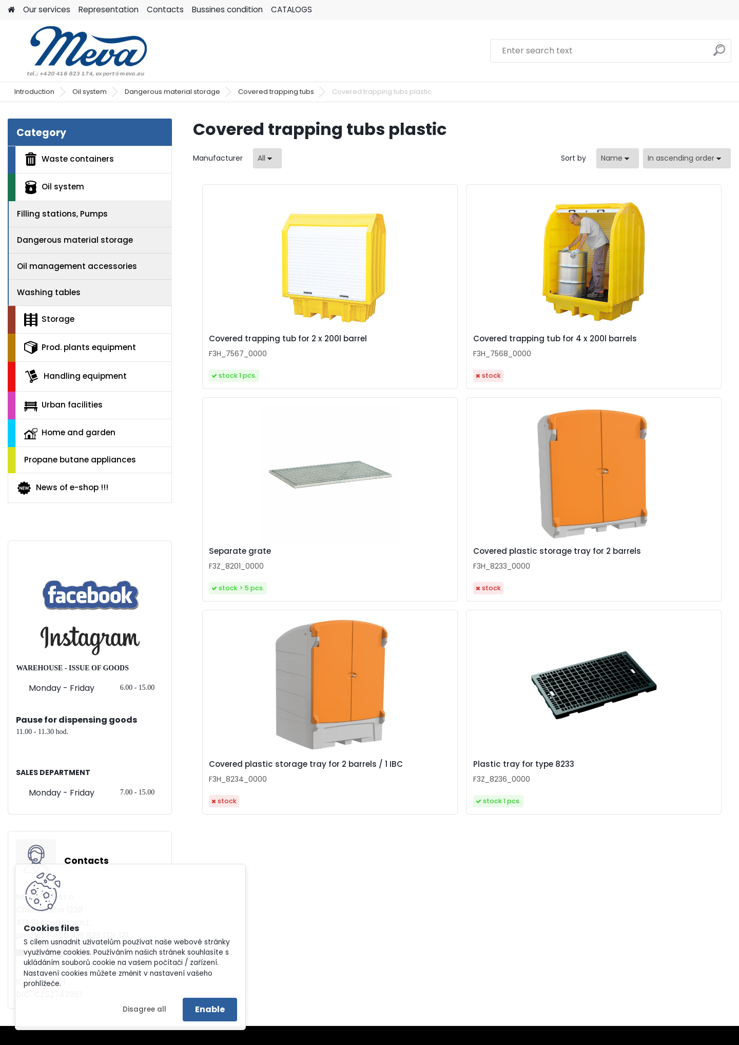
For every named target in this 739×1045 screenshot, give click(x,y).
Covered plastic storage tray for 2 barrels (657, 345)
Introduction (34, 91)
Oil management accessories (77, 266)
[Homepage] (11, 10)
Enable (210, 1009)
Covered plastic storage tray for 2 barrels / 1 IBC (387, 567)
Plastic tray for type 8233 (523, 565)
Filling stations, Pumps (62, 213)
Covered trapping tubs (276, 91)
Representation (109, 9)
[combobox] (617, 158)
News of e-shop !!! (62, 488)
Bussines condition (227, 9)
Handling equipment (75, 376)
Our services (46, 9)
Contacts (165, 9)
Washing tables (49, 292)
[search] (719, 54)
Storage (49, 319)
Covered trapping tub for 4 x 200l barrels (392, 345)
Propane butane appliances (80, 459)
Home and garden (69, 433)
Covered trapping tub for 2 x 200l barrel (257, 345)
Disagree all (144, 1009)
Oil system (89, 91)
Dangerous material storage (172, 91)
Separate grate (504, 339)
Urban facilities (63, 405)
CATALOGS (291, 9)
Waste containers (69, 159)
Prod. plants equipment (80, 347)
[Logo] (78, 50)
